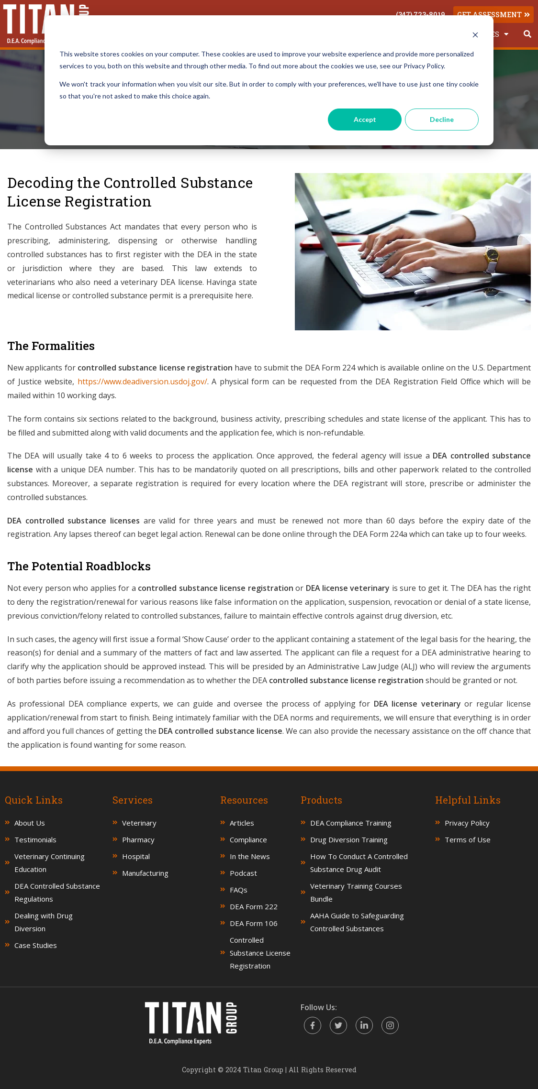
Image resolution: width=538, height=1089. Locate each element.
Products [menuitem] (321, 800)
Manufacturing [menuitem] (145, 873)
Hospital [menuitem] (136, 856)
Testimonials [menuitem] (35, 839)
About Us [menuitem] (29, 823)
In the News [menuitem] (250, 856)
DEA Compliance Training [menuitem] (351, 823)
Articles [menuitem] (242, 823)
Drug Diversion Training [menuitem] (349, 839)
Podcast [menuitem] (243, 873)
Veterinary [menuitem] (139, 823)
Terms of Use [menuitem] (468, 839)
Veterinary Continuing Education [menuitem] (49, 862)
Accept (365, 119)
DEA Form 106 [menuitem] (254, 923)
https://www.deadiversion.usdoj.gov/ (142, 381)
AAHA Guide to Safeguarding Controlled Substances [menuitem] (357, 922)
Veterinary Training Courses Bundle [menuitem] (356, 892)
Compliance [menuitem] (248, 839)
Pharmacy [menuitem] (138, 839)
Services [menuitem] (132, 800)
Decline (442, 119)
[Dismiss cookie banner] (475, 36)
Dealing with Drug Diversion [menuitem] (43, 922)
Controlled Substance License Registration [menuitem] (260, 952)
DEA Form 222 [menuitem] (254, 906)
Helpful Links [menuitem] (468, 800)
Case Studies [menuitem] (35, 945)
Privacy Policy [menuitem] (467, 823)
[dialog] (269, 80)
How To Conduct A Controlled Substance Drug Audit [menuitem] (359, 862)
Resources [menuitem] (244, 800)
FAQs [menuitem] (238, 889)
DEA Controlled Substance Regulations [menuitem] (57, 892)
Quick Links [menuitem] (34, 800)
